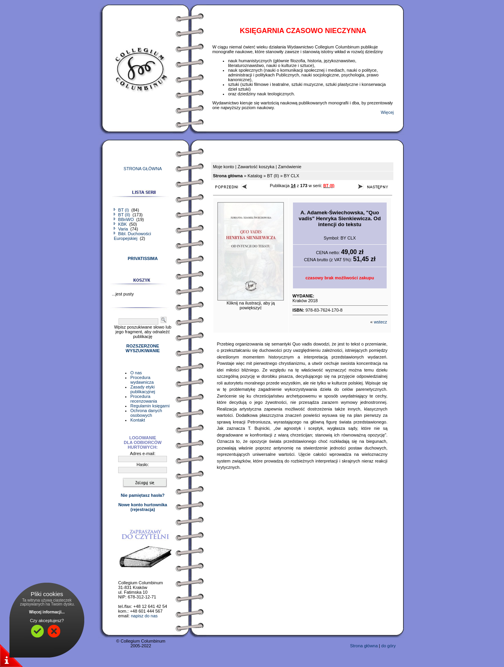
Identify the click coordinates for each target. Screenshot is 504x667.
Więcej (387, 112)
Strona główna (364, 645)
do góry (388, 645)
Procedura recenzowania (143, 398)
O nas (136, 372)
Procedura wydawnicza (142, 380)
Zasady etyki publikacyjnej (142, 389)
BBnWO (124, 219)
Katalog (255, 175)
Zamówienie (289, 166)
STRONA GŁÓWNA (143, 168)
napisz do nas (144, 615)
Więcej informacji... (47, 612)
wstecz (380, 322)
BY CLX (291, 175)
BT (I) (122, 210)
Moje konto (223, 166)
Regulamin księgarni (150, 405)
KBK (121, 224)
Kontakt (137, 420)
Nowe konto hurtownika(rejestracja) (142, 507)
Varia (121, 229)
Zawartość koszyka (255, 166)
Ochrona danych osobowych (146, 413)
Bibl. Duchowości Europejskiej (132, 236)
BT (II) (122, 214)
